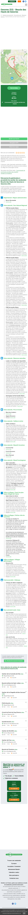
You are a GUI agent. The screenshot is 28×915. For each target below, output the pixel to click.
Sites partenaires (14, 875)
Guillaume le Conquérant (20, 600)
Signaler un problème (6, 173)
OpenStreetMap (19, 82)
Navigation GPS (14, 143)
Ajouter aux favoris (14, 138)
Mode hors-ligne (14, 147)
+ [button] (2, 51)
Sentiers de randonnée (8, 15)
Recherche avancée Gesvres (15, 661)
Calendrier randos (14, 872)
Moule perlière (9, 223)
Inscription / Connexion (14, 866)
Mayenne (24, 15)
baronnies (8, 593)
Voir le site (8, 202)
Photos (8, 417)
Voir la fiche (14, 88)
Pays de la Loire (17, 15)
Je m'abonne (14, 788)
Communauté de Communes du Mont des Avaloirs (13, 171)
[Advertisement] (14, 34)
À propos (12, 1)
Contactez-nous (14, 878)
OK (24, 913)
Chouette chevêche (15, 226)
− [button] (2, 53)
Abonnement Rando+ (14, 869)
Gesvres (3, 16)
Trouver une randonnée (14, 860)
